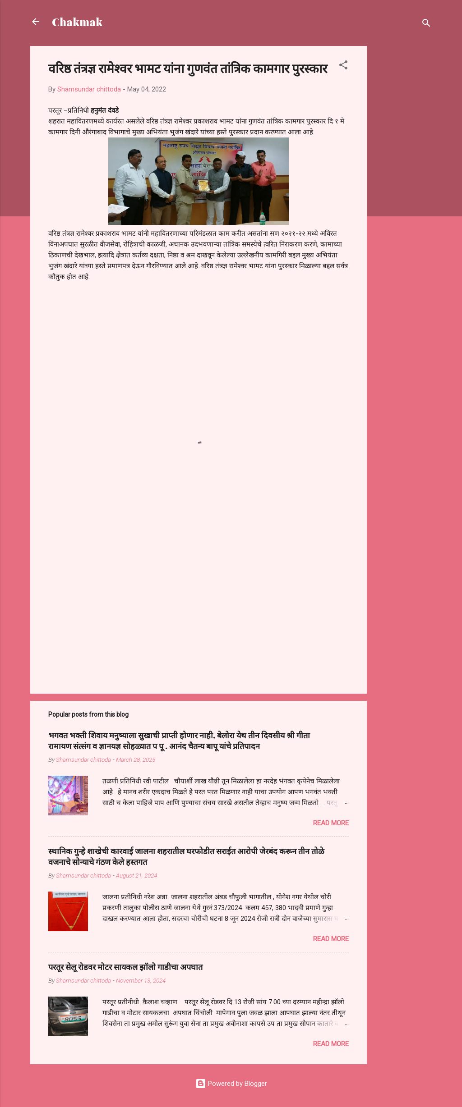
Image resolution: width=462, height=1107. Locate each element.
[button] (343, 66)
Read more (331, 823)
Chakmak (77, 21)
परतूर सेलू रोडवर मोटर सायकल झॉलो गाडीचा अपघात (125, 966)
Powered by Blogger (231, 1084)
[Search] (426, 24)
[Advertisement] (403, 181)
